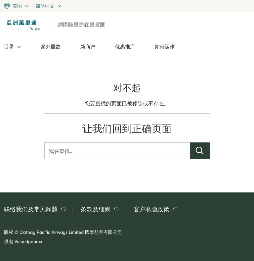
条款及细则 (95, 209)
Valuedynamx (28, 241)
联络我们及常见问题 (31, 209)
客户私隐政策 (151, 209)
